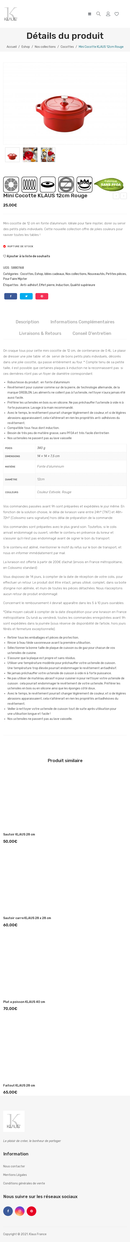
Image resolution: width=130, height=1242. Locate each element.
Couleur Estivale (48, 492)
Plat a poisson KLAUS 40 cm (24, 1002)
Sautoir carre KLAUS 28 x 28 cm (27, 918)
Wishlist (117, 14)
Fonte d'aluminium (50, 466)
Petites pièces (116, 274)
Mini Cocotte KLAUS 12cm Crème (124, 196)
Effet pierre (47, 285)
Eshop (26, 47)
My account (108, 14)
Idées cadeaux (54, 274)
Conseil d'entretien (92, 333)
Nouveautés (96, 274)
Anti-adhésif (29, 285)
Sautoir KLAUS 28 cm (19, 834)
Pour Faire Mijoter (15, 279)
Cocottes (67, 47)
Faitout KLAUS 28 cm (19, 1085)
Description (27, 321)
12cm (41, 479)
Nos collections (45, 47)
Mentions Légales (15, 1175)
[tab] (27, 322)
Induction (62, 285)
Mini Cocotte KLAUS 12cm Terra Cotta (116, 196)
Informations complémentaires (82, 321)
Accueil (12, 47)
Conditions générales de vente (24, 1183)
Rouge (66, 492)
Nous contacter (14, 1166)
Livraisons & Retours (40, 333)
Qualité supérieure (82, 285)
